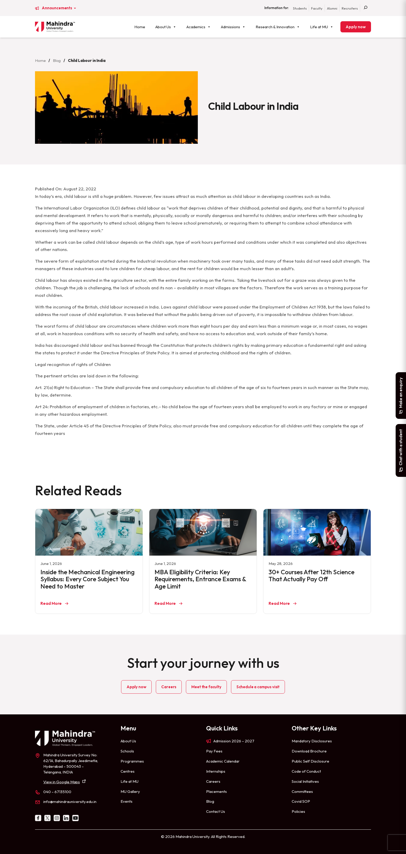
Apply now (356, 26)
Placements (216, 791)
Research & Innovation (278, 26)
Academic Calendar (223, 761)
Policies (298, 811)
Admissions (233, 26)
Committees (302, 791)
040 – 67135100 (57, 791)
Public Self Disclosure (310, 761)
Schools (127, 751)
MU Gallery (130, 791)
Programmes (132, 761)
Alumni (332, 8)
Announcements (57, 8)
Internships (215, 771)
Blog (57, 60)
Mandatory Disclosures (312, 740)
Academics (198, 26)
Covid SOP (301, 801)
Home (139, 26)
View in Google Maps (61, 781)
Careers (168, 686)
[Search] (365, 8)
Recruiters (350, 8)
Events (126, 801)
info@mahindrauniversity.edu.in (69, 801)
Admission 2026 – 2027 (233, 740)
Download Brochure (309, 751)
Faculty (317, 8)
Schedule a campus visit (257, 686)
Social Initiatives (305, 781)
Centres (128, 771)
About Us (165, 26)
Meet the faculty (206, 686)
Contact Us (215, 811)
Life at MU (321, 26)
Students (300, 8)
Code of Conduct (306, 771)
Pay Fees (214, 751)
